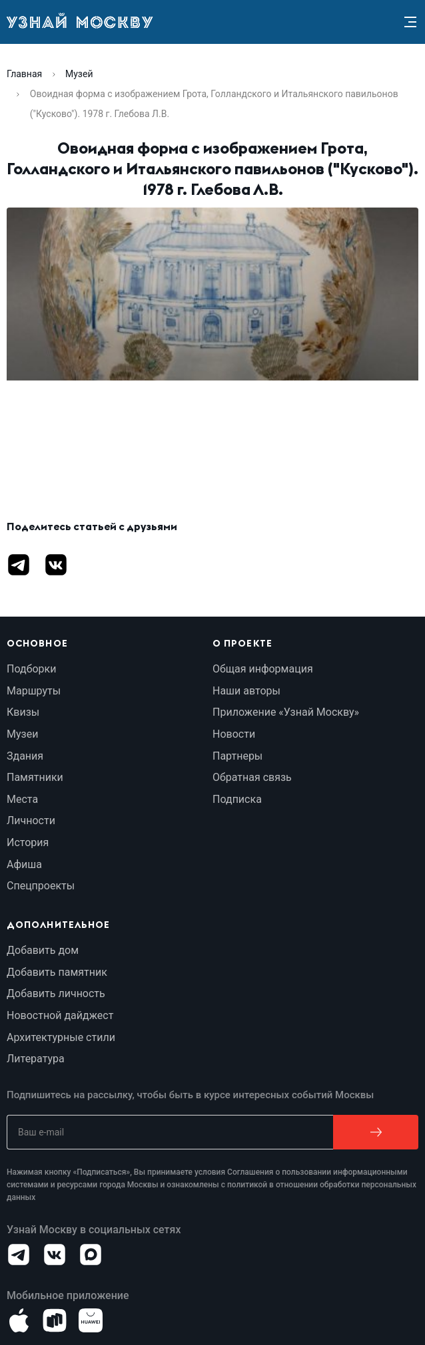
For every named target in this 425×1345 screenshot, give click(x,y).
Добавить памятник (57, 972)
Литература (36, 1058)
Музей (79, 74)
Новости (233, 734)
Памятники (35, 777)
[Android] (55, 1320)
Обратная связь (252, 777)
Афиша (24, 864)
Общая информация (262, 669)
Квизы (23, 712)
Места (22, 799)
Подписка (237, 799)
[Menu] (410, 22)
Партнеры (237, 756)
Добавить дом (43, 950)
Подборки (31, 669)
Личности (31, 820)
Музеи (22, 734)
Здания (25, 756)
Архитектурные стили (61, 1037)
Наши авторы (246, 690)
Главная (24, 74)
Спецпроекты (41, 885)
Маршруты (34, 690)
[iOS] (19, 1320)
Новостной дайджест (60, 1015)
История (28, 842)
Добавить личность (56, 993)
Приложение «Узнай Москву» (285, 712)
